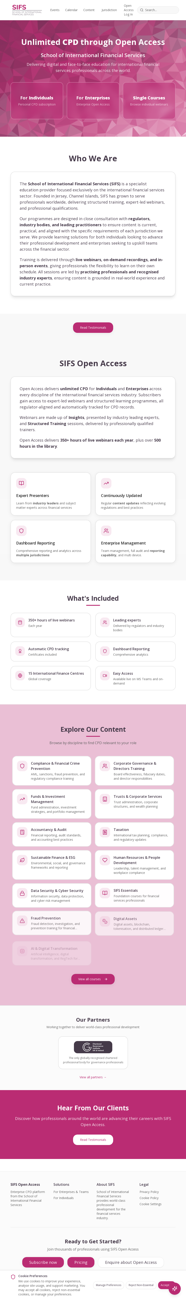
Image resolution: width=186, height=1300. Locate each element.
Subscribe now (43, 1262)
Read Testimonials (93, 327)
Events (55, 10)
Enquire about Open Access (131, 1262)
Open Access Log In (129, 9)
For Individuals (63, 1198)
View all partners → (93, 1077)
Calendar (71, 10)
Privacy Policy (149, 1192)
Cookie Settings (151, 1204)
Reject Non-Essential (141, 1285)
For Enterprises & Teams (71, 1192)
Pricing (80, 1262)
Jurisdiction (109, 10)
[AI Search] (175, 1289)
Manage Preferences (108, 1285)
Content (89, 10)
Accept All (167, 1285)
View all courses (93, 979)
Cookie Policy (149, 1198)
